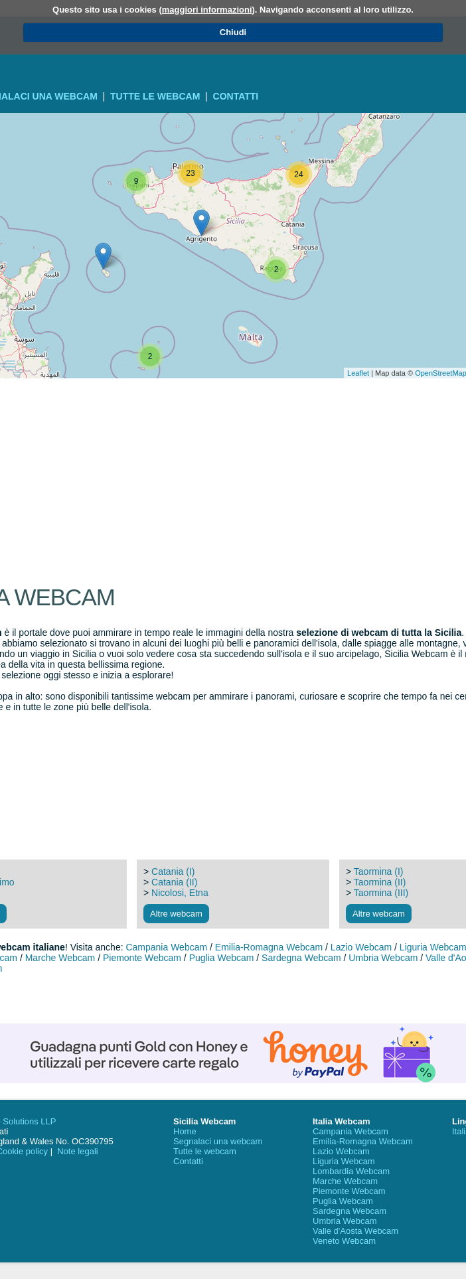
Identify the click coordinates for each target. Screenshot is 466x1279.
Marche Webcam (60, 957)
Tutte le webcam (155, 96)
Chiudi (233, 32)
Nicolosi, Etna (179, 892)
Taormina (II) (380, 882)
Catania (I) (172, 871)
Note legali (77, 1151)
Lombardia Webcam (351, 1171)
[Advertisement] (233, 415)
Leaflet (358, 373)
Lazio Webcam (361, 947)
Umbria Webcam (383, 957)
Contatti (236, 96)
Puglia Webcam (221, 957)
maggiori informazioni (207, 10)
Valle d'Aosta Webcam (355, 1231)
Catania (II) (174, 882)
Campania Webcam (166, 947)
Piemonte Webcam (142, 957)
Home (184, 1131)
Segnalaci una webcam (217, 1141)
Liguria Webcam (344, 1161)
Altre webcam (176, 914)
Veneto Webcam (344, 1241)
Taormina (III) (381, 892)
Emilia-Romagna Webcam (269, 947)
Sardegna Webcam (301, 957)
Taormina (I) (379, 871)
